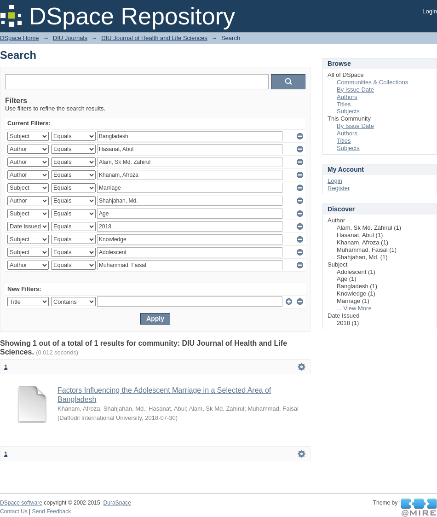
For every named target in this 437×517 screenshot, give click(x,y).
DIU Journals (70, 38)
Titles (344, 104)
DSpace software (21, 503)
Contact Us (14, 511)
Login (429, 11)
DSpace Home (19, 38)
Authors (347, 96)
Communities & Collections (372, 82)
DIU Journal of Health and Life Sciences (154, 38)
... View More (354, 308)
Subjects (348, 111)
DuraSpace (117, 503)
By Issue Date (355, 89)
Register (339, 188)
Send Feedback (51, 511)
